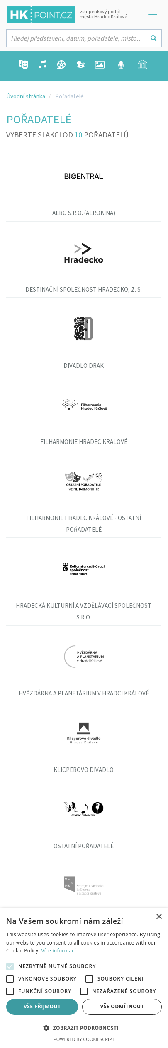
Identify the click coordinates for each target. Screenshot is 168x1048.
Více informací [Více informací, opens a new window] (58, 950)
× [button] (159, 917)
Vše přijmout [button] (42, 1006)
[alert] (84, 978)
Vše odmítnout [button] (122, 1006)
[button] (84, 1028)
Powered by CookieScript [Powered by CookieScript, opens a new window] (84, 1039)
